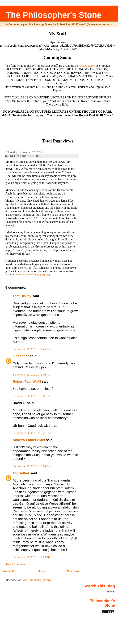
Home (41, 571)
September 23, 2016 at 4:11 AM (32, 557)
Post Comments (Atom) (36, 580)
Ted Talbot (21, 473)
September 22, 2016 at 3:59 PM (32, 466)
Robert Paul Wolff (27, 381)
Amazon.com (87, 65)
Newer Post (10, 571)
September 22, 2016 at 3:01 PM (32, 374)
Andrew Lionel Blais (29, 440)
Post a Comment (15, 564)
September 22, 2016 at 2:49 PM (32, 349)
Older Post (72, 571)
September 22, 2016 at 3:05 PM (32, 396)
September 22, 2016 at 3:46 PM (32, 433)
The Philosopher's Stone (54, 15)
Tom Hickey (22, 296)
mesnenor (21, 356)
